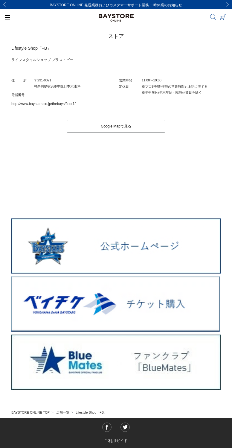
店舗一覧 (62, 412)
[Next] (227, 4)
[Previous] (4, 4)
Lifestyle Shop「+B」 (91, 412)
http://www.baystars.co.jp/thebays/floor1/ (43, 104)
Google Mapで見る (116, 126)
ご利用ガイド (116, 440)
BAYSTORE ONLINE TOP (30, 412)
